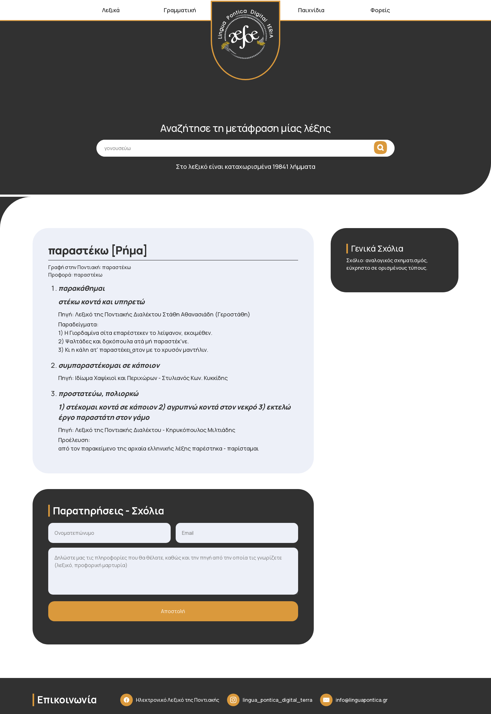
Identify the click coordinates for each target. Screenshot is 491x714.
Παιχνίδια (311, 10)
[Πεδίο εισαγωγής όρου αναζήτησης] (245, 152)
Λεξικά (111, 10)
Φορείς (380, 10)
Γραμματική (180, 10)
